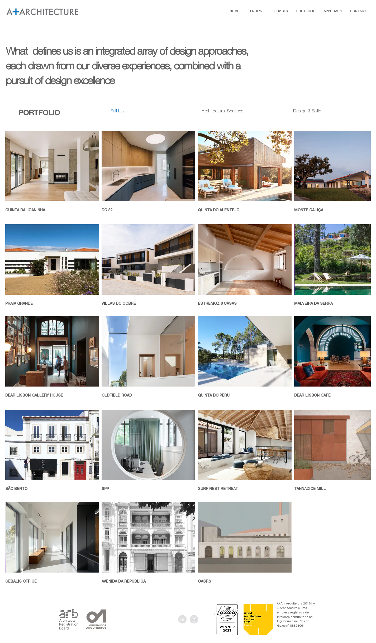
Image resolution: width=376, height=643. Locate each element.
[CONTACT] (358, 11)
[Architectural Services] (222, 111)
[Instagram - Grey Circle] (194, 619)
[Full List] (117, 111)
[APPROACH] (332, 11)
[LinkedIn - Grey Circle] (182, 619)
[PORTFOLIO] (306, 11)
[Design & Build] (307, 111)
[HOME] (234, 11)
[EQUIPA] (256, 11)
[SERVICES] (280, 11)
